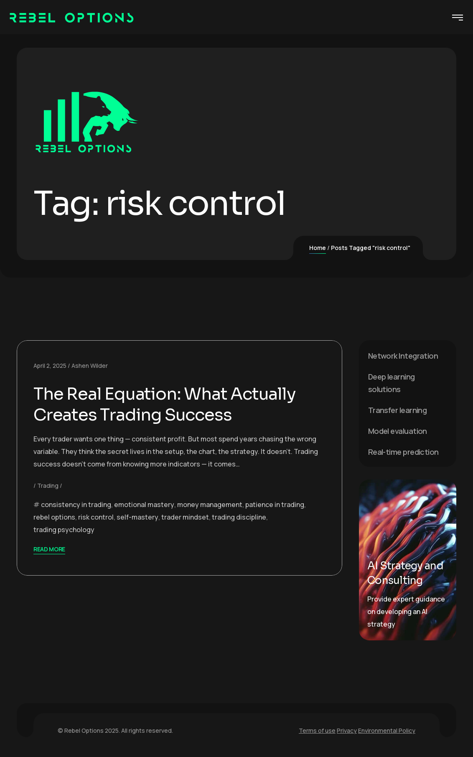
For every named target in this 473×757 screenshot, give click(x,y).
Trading (47, 485)
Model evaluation (397, 431)
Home (317, 248)
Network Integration (403, 356)
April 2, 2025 (49, 366)
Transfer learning (397, 410)
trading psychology (63, 529)
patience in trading (274, 504)
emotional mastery (144, 504)
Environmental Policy (386, 730)
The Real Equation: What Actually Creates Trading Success (164, 404)
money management (209, 504)
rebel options (54, 517)
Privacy (347, 730)
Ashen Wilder (89, 366)
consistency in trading (76, 504)
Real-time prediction (403, 452)
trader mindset (185, 517)
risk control (96, 517)
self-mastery (137, 517)
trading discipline (239, 517)
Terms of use (317, 730)
